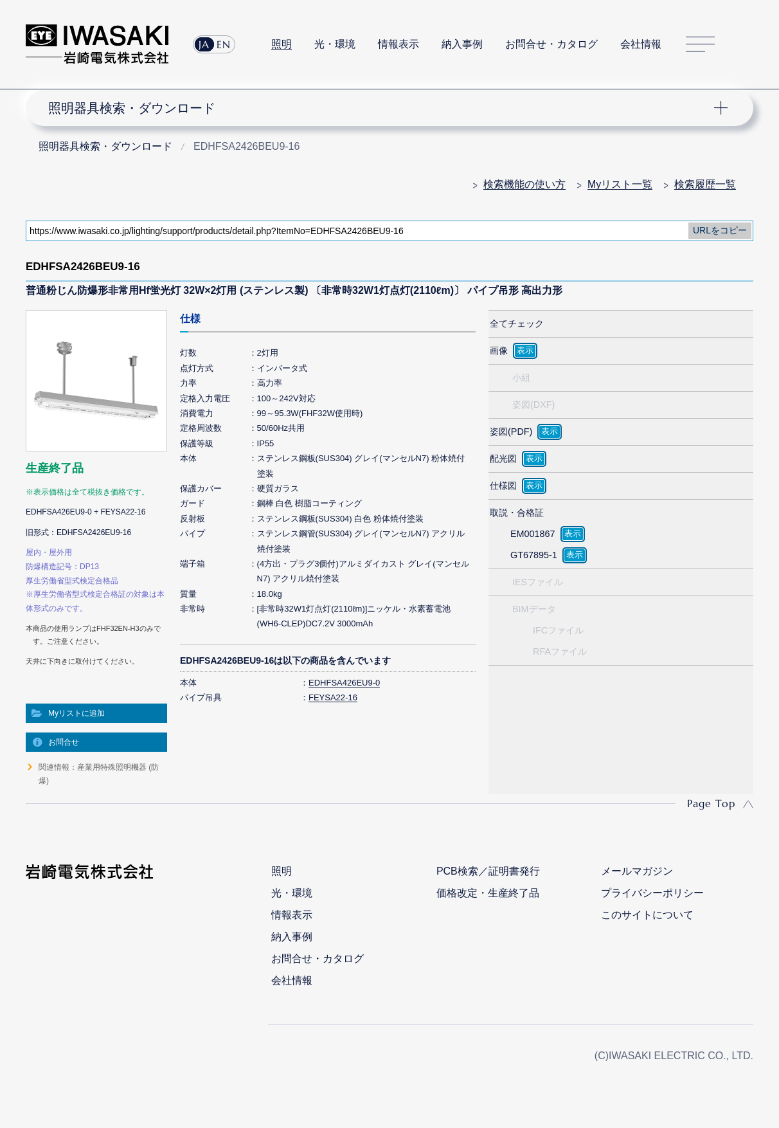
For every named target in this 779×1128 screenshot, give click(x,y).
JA (204, 44)
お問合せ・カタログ (551, 44)
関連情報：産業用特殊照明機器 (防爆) (99, 774)
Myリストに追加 (76, 713)
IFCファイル (558, 630)
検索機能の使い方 (524, 184)
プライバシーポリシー (652, 892)
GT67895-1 (533, 555)
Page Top (711, 803)
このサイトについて (647, 914)
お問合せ (63, 742)
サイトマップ (700, 44)
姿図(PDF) (511, 431)
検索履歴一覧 (705, 184)
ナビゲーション (382, 108)
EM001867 (532, 534)
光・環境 (334, 44)
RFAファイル (560, 651)
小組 (521, 377)
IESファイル (537, 582)
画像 (499, 350)
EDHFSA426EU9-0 (344, 682)
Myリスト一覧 (619, 184)
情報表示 (398, 44)
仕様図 (503, 485)
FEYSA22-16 (333, 697)
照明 (281, 44)
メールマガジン (637, 871)
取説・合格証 (517, 512)
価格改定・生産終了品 (487, 892)
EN (224, 44)
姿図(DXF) (533, 404)
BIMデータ (534, 609)
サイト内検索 (746, 44)
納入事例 (462, 44)
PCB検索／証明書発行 (488, 871)
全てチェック (517, 323)
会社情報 (640, 44)
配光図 (503, 458)
